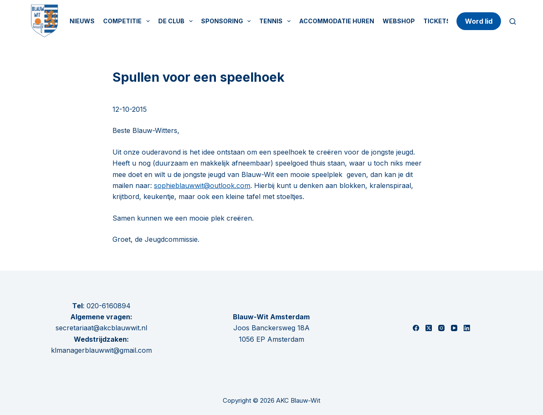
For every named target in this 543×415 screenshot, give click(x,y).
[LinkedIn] (467, 328)
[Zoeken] (512, 21)
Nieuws (82, 21)
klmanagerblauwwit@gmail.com (101, 350)
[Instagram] (441, 328)
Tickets (437, 21)
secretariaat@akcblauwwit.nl (101, 328)
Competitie (128, 21)
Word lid (479, 21)
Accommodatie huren (336, 21)
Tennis (276, 21)
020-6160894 (109, 306)
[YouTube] (454, 328)
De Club (177, 21)
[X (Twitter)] (428, 328)
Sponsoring (228, 21)
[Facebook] (416, 328)
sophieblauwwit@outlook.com (202, 185)
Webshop (399, 21)
